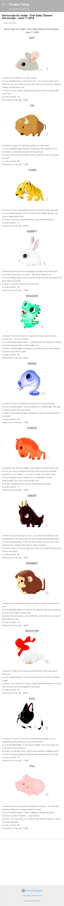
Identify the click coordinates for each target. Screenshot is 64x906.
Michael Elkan (37, 896)
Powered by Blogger (32, 890)
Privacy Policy (19, 4)
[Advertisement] (32, 862)
